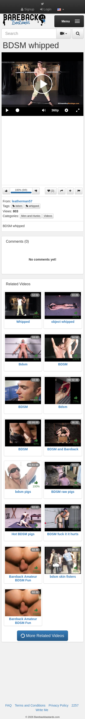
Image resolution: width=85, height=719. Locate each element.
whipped (32, 206)
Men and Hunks (30, 216)
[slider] (25, 110)
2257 (75, 705)
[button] (60, 9)
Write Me (42, 710)
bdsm (17, 206)
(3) (50, 190)
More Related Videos (42, 636)
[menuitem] (55, 110)
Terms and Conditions (30, 705)
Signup (27, 9)
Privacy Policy (58, 705)
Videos (48, 216)
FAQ (8, 705)
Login (45, 9)
